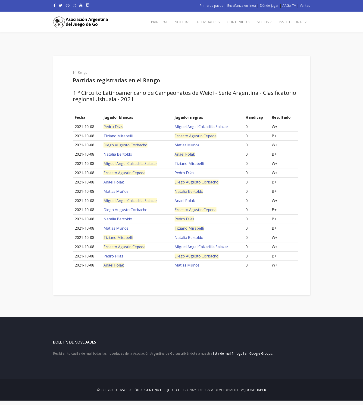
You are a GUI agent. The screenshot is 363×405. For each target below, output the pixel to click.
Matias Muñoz (187, 145)
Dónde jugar (269, 5)
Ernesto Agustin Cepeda (196, 135)
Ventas (305, 5)
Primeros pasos (211, 5)
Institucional (291, 22)
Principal (159, 22)
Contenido (237, 22)
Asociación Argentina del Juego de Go (154, 394)
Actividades (207, 22)
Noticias (182, 22)
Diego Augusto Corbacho (128, 145)
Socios (263, 22)
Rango (86, 72)
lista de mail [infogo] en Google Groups (242, 358)
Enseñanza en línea (241, 5)
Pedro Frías (116, 126)
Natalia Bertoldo (120, 154)
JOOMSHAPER (255, 394)
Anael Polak (185, 154)
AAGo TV (289, 5)
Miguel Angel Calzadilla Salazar (202, 126)
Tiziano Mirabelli (121, 135)
